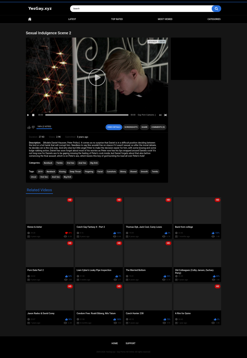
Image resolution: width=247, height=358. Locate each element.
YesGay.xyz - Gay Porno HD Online (120, 352)
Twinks (59, 163)
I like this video (29, 127)
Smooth (144, 172)
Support (130, 343)
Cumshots (111, 172)
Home (30, 19)
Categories (214, 19)
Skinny (123, 172)
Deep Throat (75, 172)
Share (144, 127)
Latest (72, 19)
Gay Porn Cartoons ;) (147, 115)
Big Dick (94, 163)
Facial (100, 172)
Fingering (89, 172)
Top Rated (117, 19)
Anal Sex (82, 163)
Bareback (48, 163)
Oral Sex (70, 163)
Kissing (62, 172)
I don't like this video (33, 127)
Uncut (33, 177)
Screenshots (131, 127)
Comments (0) (158, 127)
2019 (40, 172)
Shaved (133, 172)
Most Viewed (165, 19)
